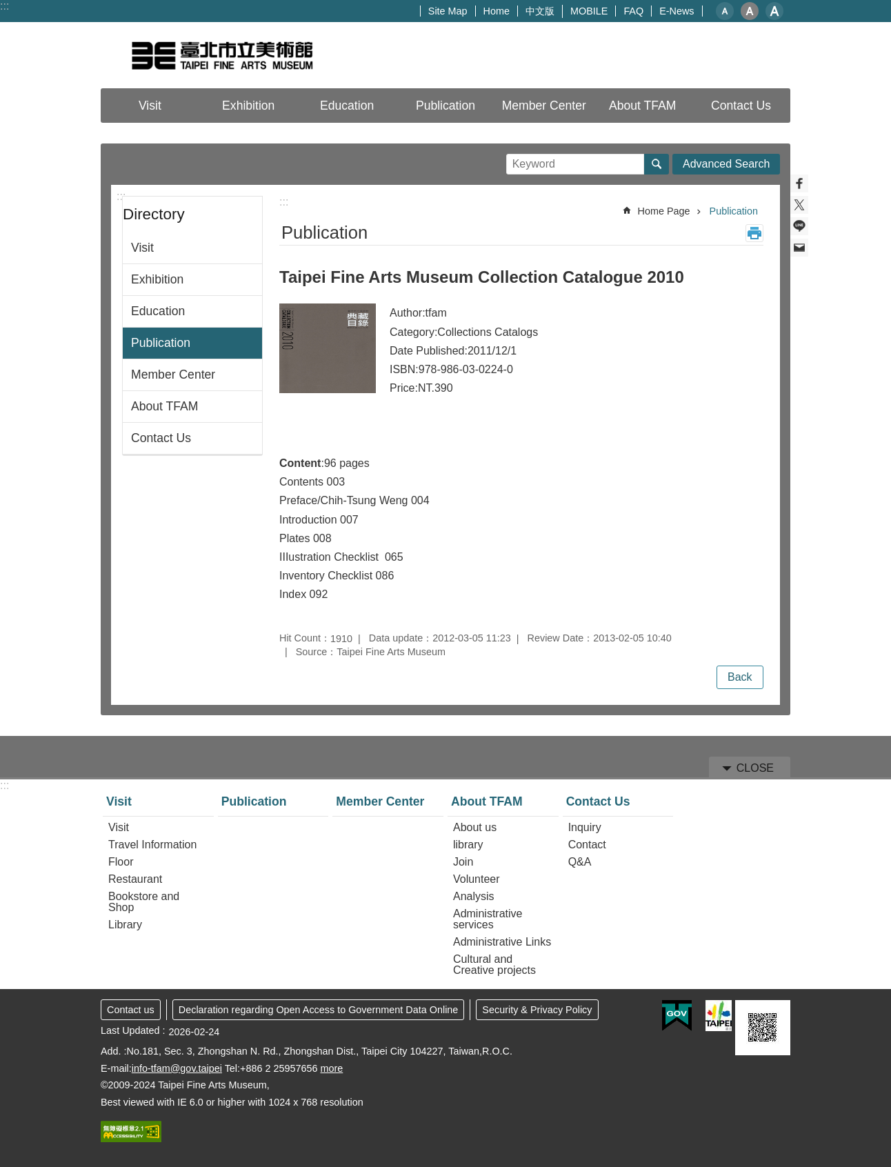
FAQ (633, 11)
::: (4, 6)
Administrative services (487, 919)
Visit (142, 248)
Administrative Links (502, 942)
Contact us (130, 1009)
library (468, 844)
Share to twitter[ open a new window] (799, 205)
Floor (120, 862)
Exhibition (248, 105)
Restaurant (135, 879)
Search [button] (656, 164)
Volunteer (476, 879)
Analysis (473, 896)
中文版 (539, 11)
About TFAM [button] (642, 105)
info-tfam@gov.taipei (177, 1068)
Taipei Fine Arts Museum (221, 55)
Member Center (544, 105)
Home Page (664, 211)
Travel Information (152, 844)
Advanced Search (726, 164)
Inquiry (584, 827)
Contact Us (161, 438)
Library (125, 924)
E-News (676, 11)
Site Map (448, 11)
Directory (154, 214)
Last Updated (130, 1030)
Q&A (580, 862)
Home (496, 11)
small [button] (725, 11)
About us (475, 827)
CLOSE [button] (755, 768)
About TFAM (164, 406)
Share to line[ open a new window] (799, 226)
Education (347, 105)
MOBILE (589, 11)
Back (740, 677)
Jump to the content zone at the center (7, 7)
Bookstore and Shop (143, 901)
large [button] (774, 11)
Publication (445, 105)
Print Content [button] (754, 233)
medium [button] (750, 11)
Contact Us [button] (741, 105)
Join (463, 862)
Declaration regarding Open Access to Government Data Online (319, 1009)
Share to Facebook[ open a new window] (799, 183)
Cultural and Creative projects (494, 964)
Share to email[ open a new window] (799, 248)
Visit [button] (150, 105)
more (331, 1068)
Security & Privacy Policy (537, 1009)
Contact (587, 844)
